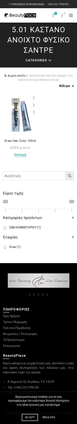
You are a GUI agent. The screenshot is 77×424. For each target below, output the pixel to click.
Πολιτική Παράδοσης (17, 328)
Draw (15, 247)
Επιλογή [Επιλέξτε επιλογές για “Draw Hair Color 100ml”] (20, 154)
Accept (30, 417)
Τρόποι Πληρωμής (15, 322)
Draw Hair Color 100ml (20, 141)
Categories (36, 60)
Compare (34, 105)
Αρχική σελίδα (16, 75)
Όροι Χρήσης (11, 316)
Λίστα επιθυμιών (55, 13)
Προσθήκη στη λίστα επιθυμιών (34, 98)
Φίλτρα (64, 86)
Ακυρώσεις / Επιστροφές (20, 334)
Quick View (34, 112)
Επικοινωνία (11, 345)
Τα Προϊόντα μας (14, 339)
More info (49, 417)
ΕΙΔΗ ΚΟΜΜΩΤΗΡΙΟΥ (25, 227)
